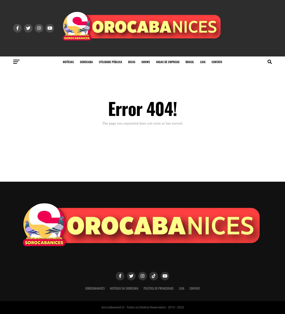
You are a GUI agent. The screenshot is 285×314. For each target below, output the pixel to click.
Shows (145, 61)
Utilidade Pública (110, 61)
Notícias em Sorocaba (124, 288)
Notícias (68, 61)
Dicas (131, 61)
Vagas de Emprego (167, 61)
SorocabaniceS (95, 288)
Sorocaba (86, 61)
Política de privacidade (159, 288)
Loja (202, 61)
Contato (216, 61)
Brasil (189, 61)
